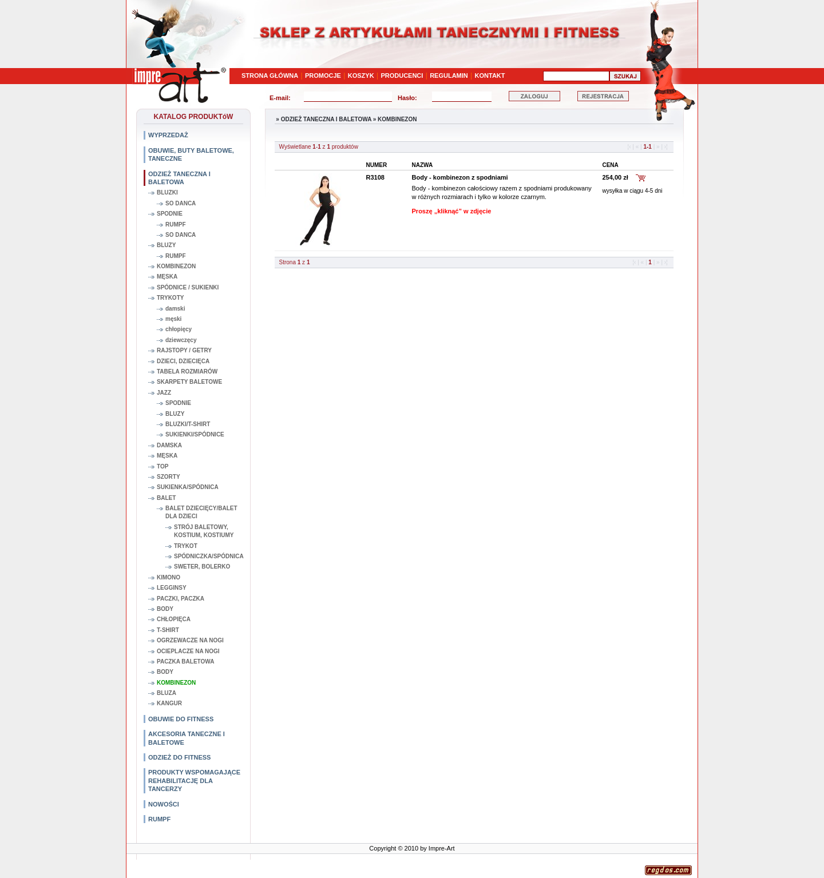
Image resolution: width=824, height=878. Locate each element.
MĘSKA (167, 276)
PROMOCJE (323, 75)
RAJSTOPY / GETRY (184, 350)
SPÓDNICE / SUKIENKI (188, 287)
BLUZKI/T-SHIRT (187, 424)
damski (175, 308)
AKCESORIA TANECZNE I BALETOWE (186, 737)
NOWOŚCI (163, 804)
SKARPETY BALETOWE (189, 382)
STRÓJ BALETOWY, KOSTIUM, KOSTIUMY (203, 531)
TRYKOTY (170, 298)
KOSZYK (361, 75)
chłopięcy (178, 329)
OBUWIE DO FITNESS (180, 719)
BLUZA (166, 693)
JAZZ (164, 393)
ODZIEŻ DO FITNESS (179, 757)
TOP (162, 466)
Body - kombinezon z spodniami (460, 177)
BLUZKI (167, 192)
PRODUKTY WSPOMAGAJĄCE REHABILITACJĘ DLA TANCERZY (194, 780)
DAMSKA (169, 445)
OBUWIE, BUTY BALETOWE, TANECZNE (191, 154)
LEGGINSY (172, 588)
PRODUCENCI (402, 75)
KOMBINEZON (176, 266)
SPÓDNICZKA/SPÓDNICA (208, 556)
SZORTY (168, 477)
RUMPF (175, 224)
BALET (166, 498)
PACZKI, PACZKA (180, 598)
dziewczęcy (180, 340)
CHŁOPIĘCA (174, 619)
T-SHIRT (168, 630)
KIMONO (168, 577)
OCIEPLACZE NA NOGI (188, 651)
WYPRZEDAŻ (168, 135)
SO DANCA (180, 203)
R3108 (375, 177)
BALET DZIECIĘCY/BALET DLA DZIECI (201, 512)
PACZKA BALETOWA (185, 661)
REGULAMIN (449, 75)
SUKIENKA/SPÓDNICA (188, 487)
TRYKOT (185, 546)
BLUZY (166, 245)
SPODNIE (170, 213)
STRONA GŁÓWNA (269, 75)
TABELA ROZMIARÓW (187, 371)
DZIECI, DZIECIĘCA (183, 361)
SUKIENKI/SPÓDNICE (194, 434)
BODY (165, 609)
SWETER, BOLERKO (202, 566)
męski (173, 319)
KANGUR (169, 703)
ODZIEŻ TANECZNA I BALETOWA (179, 177)
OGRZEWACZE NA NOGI (190, 640)
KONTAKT (490, 75)
